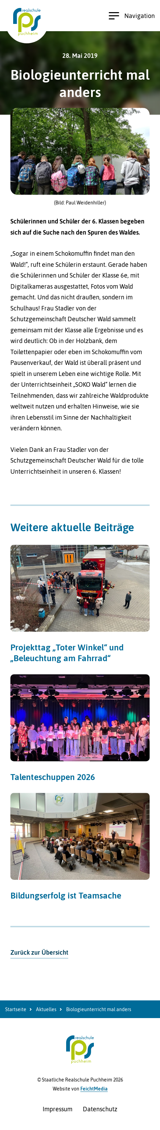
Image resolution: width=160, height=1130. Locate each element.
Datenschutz (100, 1109)
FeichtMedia (94, 1089)
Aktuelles (46, 1009)
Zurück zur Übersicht (39, 952)
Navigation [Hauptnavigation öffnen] (132, 15)
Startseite (15, 1009)
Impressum (57, 1109)
